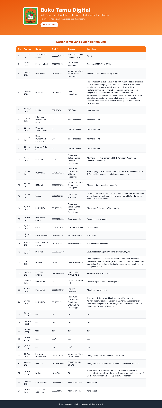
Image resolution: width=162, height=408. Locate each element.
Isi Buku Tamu (49, 24)
